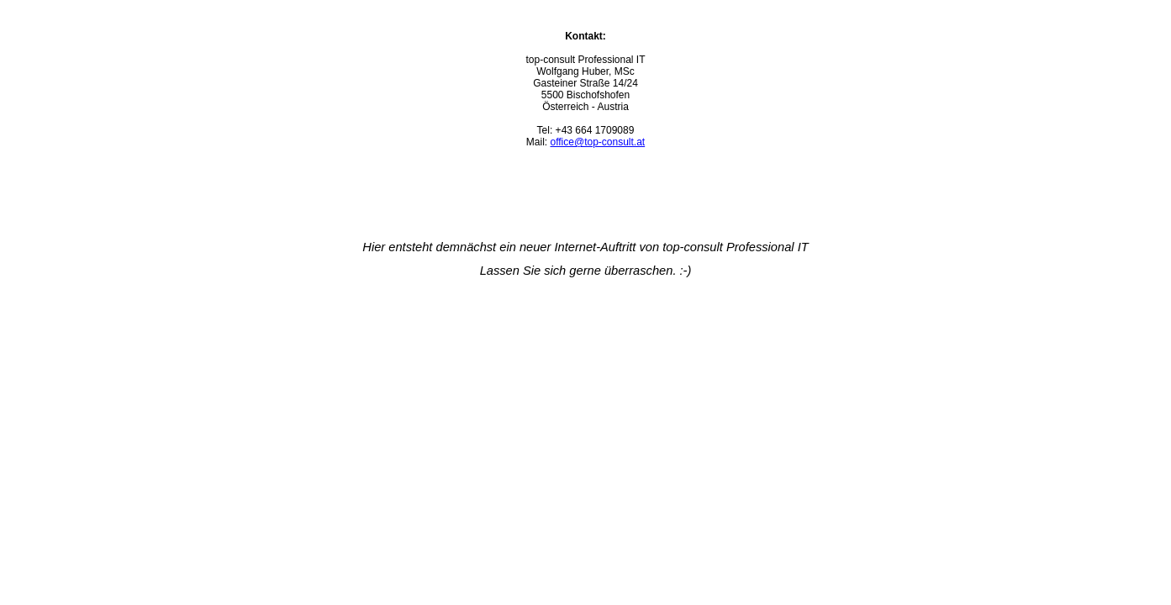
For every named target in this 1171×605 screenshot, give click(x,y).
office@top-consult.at (597, 142)
